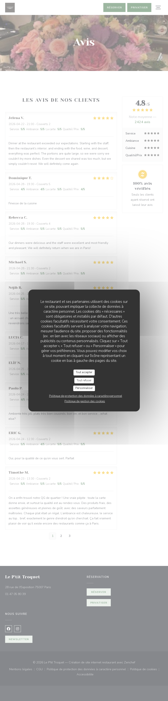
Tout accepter (84, 372)
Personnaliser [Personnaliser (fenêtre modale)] (84, 388)
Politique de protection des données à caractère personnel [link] (85, 396)
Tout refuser (84, 380)
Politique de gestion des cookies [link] (84, 401)
